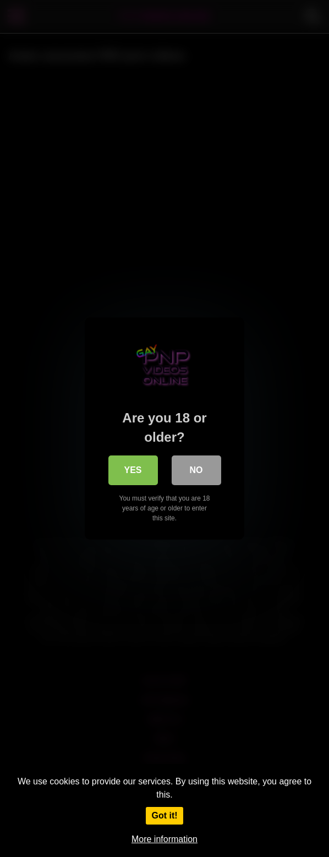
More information (164, 839)
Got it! (164, 815)
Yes (132, 470)
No (196, 470)
